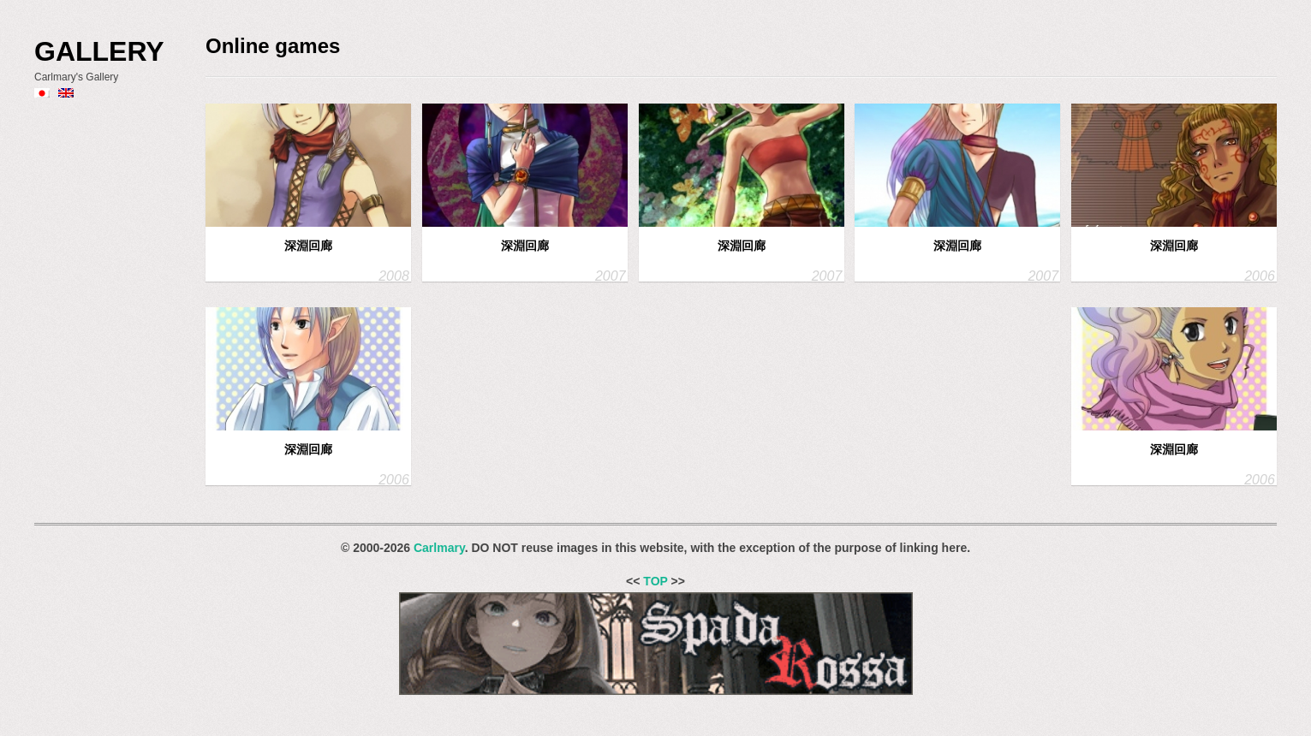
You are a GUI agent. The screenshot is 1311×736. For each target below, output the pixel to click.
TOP (655, 581)
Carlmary (439, 548)
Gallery (99, 51)
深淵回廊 (308, 245)
